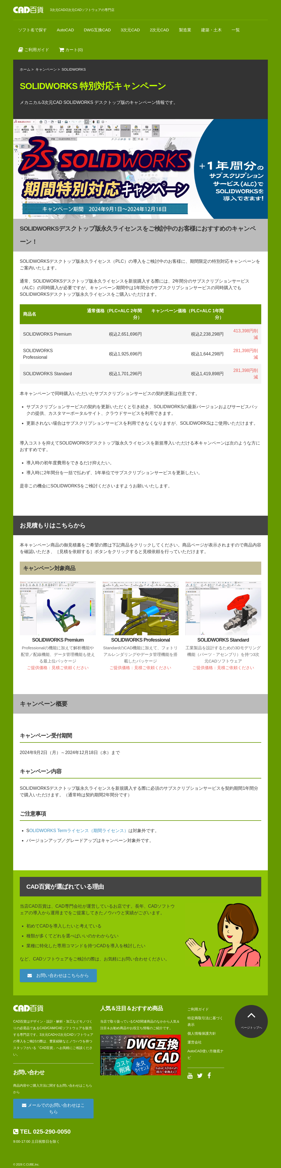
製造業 (185, 29)
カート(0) (71, 49)
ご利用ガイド (33, 49)
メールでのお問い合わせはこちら (53, 1108)
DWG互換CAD (97, 29)
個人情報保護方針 (201, 1033)
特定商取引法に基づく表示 (205, 1021)
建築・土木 (211, 29)
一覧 (236, 29)
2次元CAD (159, 29)
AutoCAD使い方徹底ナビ (205, 1054)
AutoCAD (65, 29)
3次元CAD (130, 29)
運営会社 (194, 1042)
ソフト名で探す (32, 29)
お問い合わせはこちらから (58, 975)
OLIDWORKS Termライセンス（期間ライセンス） (79, 830)
